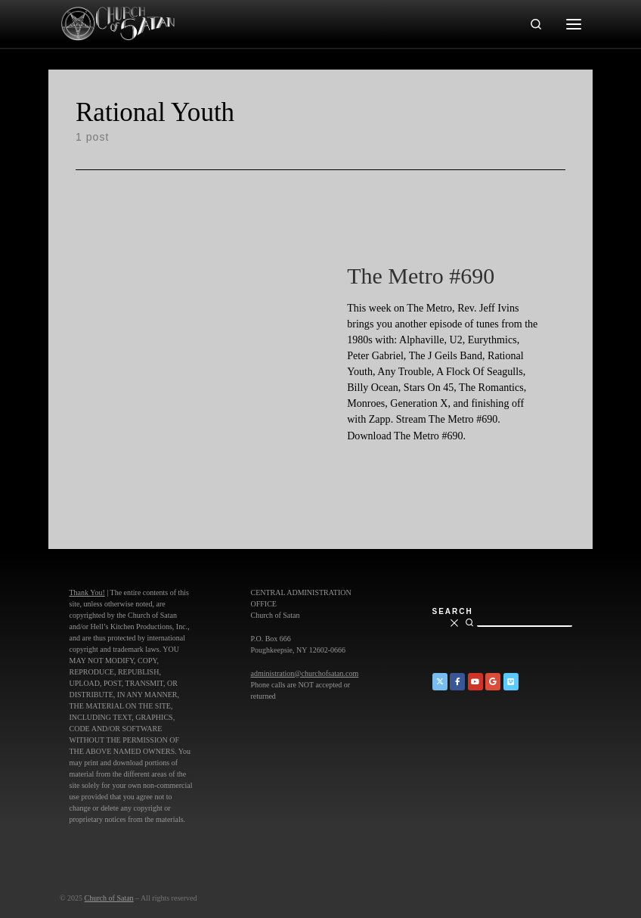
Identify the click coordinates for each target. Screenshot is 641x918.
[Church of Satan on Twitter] (439, 681)
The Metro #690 (420, 275)
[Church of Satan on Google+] (492, 681)
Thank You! (87, 592)
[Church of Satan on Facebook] (457, 681)
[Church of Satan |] (117, 22)
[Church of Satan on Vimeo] (511, 681)
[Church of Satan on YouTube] (475, 681)
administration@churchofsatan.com (305, 673)
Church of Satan (109, 898)
